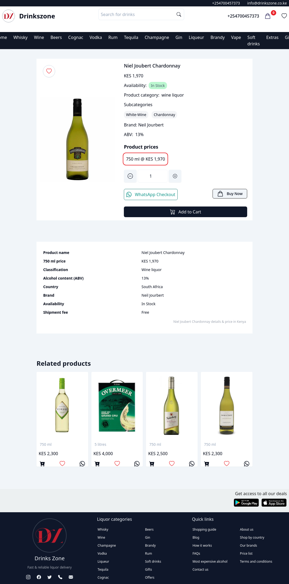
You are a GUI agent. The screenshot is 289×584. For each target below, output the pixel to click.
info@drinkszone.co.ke (267, 3)
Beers (56, 37)
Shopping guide (204, 529)
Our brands (248, 545)
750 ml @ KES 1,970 (145, 159)
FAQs (196, 553)
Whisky (20, 37)
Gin (179, 37)
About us (246, 529)
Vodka (95, 37)
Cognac (75, 37)
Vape (236, 37)
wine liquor (172, 95)
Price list (246, 553)
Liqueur (196, 37)
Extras (272, 37)
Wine (39, 37)
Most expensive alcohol (210, 561)
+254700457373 (226, 3)
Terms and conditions (256, 561)
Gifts (148, 569)
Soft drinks (153, 561)
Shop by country (252, 537)
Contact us (201, 569)
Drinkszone (37, 16)
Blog (196, 537)
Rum (113, 37)
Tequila (131, 37)
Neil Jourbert (151, 125)
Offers (149, 577)
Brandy (217, 37)
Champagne (157, 37)
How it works (202, 545)
